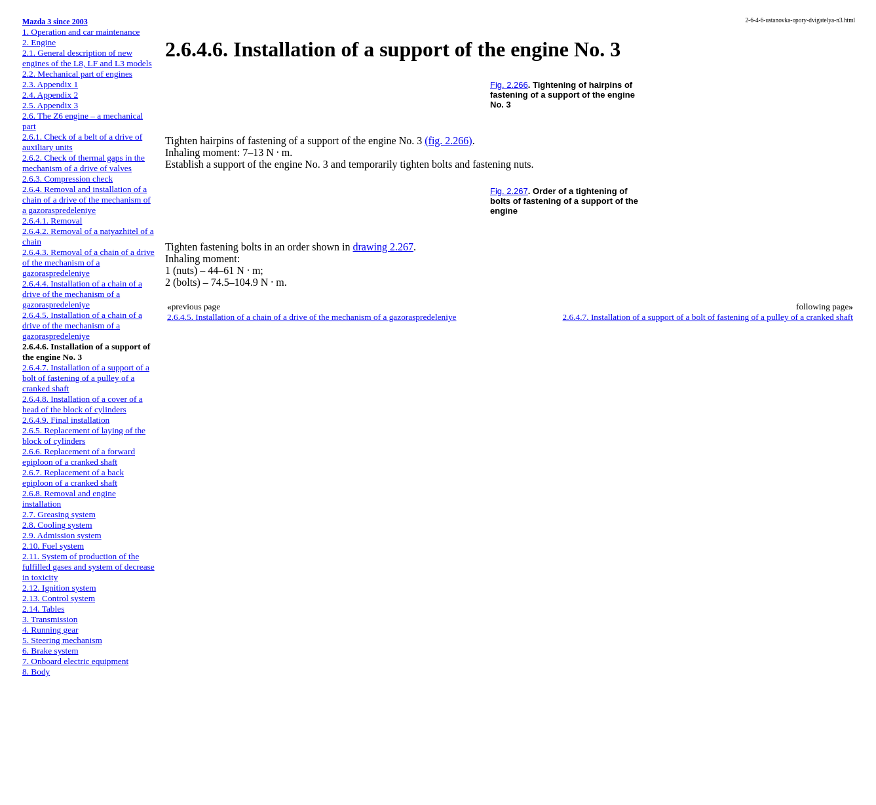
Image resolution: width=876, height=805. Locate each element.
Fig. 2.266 (509, 85)
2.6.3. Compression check (67, 179)
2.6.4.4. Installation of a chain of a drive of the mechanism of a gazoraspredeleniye (82, 294)
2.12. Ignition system (59, 588)
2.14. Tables (43, 609)
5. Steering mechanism (62, 640)
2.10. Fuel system (53, 546)
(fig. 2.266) (448, 140)
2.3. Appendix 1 (50, 84)
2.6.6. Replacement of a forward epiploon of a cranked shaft (78, 456)
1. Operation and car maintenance (81, 32)
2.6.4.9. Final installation (65, 420)
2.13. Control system (58, 598)
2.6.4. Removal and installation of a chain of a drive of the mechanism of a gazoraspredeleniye (86, 199)
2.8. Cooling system (57, 525)
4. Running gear (50, 630)
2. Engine (39, 42)
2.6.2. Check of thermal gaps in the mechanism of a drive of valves (83, 163)
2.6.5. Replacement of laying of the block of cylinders (83, 435)
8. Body (36, 672)
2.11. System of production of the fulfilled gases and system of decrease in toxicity (88, 566)
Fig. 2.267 (509, 191)
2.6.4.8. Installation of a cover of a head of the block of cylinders (82, 404)
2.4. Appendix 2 (50, 95)
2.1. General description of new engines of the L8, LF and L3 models (87, 58)
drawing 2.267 (383, 246)
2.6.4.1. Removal (52, 221)
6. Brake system (50, 651)
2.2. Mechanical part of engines (77, 74)
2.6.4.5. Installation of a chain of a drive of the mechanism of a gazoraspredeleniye (82, 325)
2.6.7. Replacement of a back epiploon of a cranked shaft (73, 477)
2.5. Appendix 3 (50, 105)
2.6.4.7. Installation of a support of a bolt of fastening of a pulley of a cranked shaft (85, 378)
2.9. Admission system (62, 535)
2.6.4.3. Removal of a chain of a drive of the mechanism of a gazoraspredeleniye (88, 262)
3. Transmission (49, 619)
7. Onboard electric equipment (75, 661)
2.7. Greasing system (59, 514)
